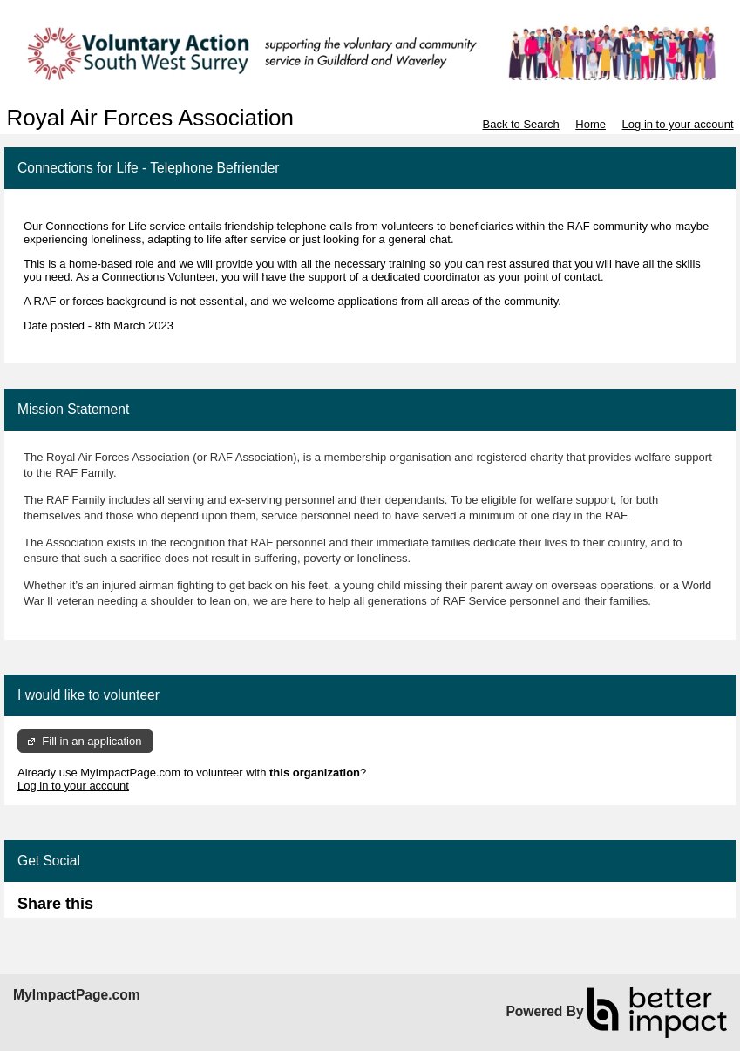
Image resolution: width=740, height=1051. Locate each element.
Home (590, 124)
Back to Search (520, 124)
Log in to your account (678, 124)
